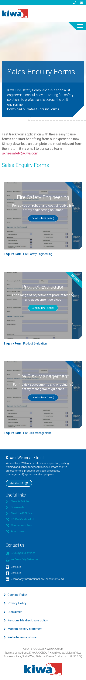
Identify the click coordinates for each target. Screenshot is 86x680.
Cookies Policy (18, 595)
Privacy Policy (17, 603)
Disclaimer (15, 612)
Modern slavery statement (25, 629)
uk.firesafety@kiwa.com (20, 153)
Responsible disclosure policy (28, 620)
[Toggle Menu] (80, 26)
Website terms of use (22, 637)
